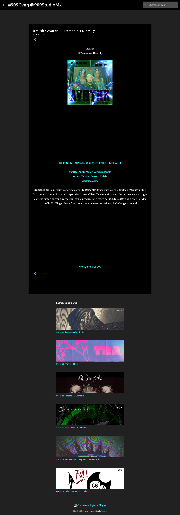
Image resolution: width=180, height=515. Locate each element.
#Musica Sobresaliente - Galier (70, 332)
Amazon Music (102, 172)
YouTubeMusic (90, 181)
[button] (34, 40)
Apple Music (85, 172)
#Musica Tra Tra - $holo (67, 364)
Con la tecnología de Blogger (90, 505)
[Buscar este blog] (163, 5)
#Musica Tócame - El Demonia (70, 396)
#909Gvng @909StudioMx (35, 4)
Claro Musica (81, 176)
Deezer (94, 176)
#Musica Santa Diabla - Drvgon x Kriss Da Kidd (77, 459)
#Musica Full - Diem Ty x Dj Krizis (71, 491)
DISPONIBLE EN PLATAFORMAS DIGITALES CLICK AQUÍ (90, 163)
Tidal (103, 176)
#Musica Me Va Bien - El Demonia (71, 427)
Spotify (73, 172)
